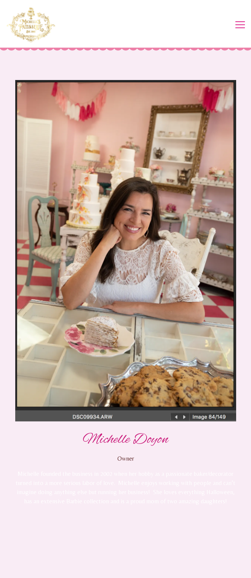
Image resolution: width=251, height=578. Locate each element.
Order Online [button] (125, 548)
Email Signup (125, 568)
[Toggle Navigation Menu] (240, 24)
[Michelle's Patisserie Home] (34, 25)
